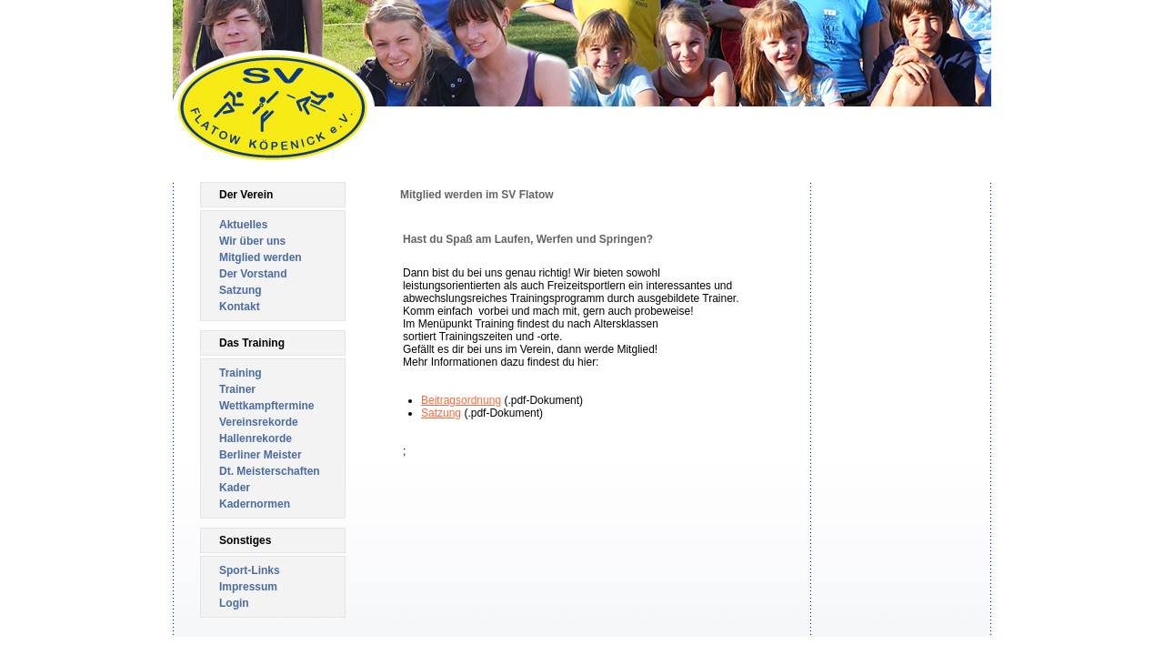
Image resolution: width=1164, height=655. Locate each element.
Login (234, 603)
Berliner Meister (260, 454)
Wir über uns (252, 241)
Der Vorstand (252, 273)
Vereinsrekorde (258, 422)
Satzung (240, 290)
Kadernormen (254, 504)
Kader (234, 487)
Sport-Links (249, 570)
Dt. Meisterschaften (269, 471)
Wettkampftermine (266, 405)
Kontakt (239, 306)
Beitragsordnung (461, 400)
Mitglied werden (260, 257)
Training (240, 373)
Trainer (237, 389)
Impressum (248, 586)
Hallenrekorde (255, 438)
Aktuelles (243, 224)
